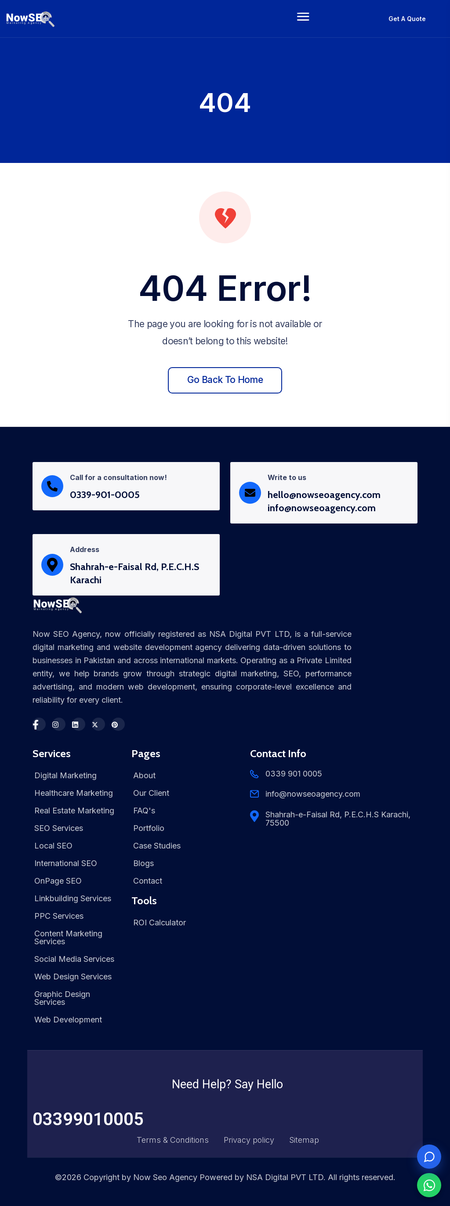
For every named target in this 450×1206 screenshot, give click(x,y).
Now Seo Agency (165, 1177)
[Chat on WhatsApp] (429, 1185)
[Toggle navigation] (303, 18)
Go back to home (225, 379)
